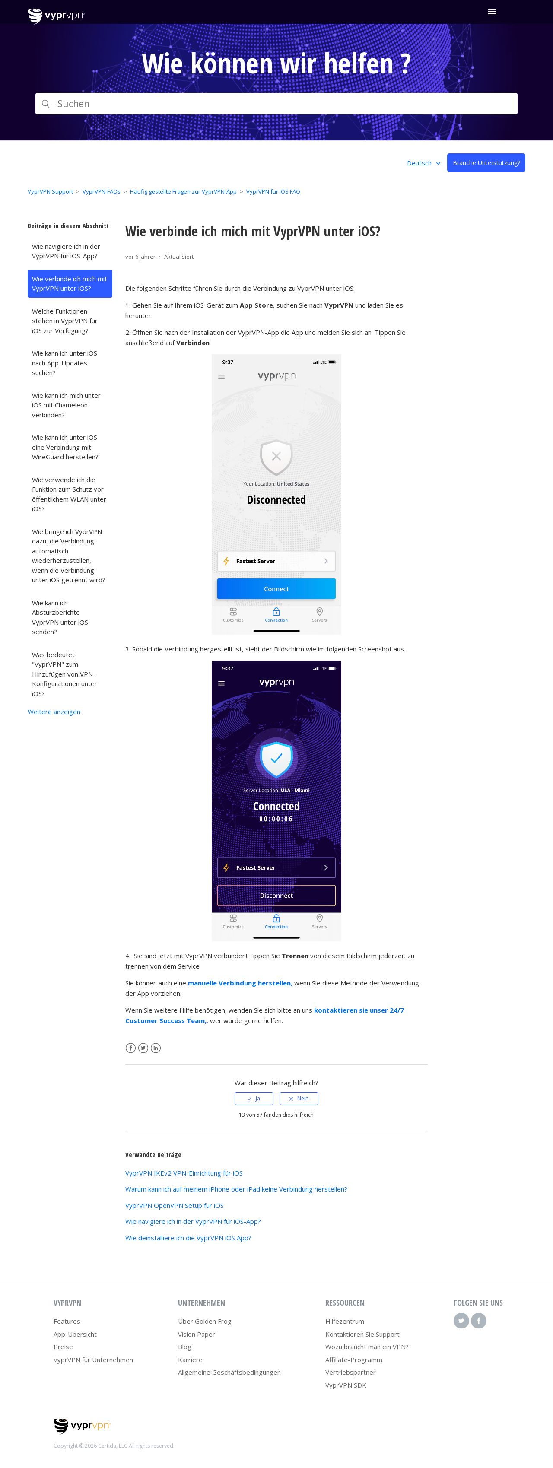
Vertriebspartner (350, 1372)
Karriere (190, 1359)
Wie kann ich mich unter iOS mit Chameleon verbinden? (66, 405)
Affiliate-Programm (353, 1359)
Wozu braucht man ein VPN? (367, 1346)
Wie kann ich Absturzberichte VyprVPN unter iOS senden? (60, 617)
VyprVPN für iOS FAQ (273, 191)
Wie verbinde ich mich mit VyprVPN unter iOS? (69, 283)
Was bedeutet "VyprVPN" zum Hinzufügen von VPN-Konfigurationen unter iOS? (64, 674)
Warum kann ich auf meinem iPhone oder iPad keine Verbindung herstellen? (236, 1189)
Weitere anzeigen (54, 711)
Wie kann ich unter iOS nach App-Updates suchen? (64, 363)
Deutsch (420, 163)
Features (67, 1321)
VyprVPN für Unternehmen (93, 1359)
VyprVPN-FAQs (102, 191)
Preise (63, 1346)
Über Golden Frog (205, 1321)
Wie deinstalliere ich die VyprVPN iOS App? (188, 1237)
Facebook (130, 1048)
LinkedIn (155, 1048)
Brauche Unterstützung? (486, 163)
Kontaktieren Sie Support (362, 1334)
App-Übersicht (75, 1334)
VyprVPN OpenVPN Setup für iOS (174, 1205)
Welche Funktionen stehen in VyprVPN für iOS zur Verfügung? (65, 321)
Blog (184, 1346)
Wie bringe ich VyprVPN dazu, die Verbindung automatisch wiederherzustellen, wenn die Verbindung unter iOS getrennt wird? (68, 556)
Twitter (143, 1048)
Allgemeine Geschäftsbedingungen (229, 1372)
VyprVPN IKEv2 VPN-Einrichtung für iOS (184, 1173)
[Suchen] (276, 103)
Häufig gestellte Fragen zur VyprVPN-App (183, 191)
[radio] (254, 1098)
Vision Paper (196, 1334)
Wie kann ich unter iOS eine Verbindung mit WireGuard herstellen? (65, 447)
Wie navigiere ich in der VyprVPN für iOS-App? (66, 251)
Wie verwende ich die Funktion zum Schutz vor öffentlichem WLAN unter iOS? (69, 494)
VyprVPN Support (50, 191)
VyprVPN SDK (345, 1385)
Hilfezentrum (344, 1321)
